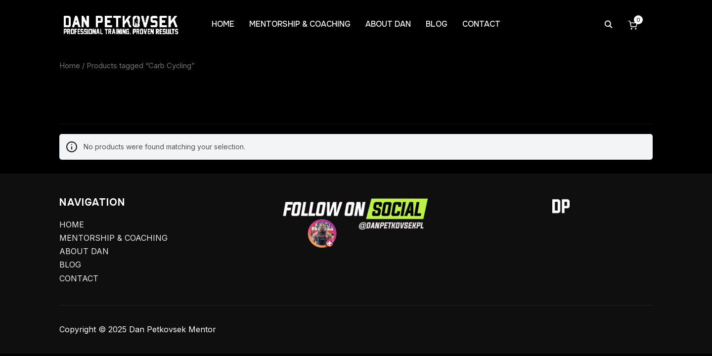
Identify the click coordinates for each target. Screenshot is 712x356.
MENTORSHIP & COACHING (300, 24)
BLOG (436, 24)
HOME (223, 24)
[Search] (608, 24)
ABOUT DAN (388, 24)
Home (69, 65)
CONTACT (481, 24)
